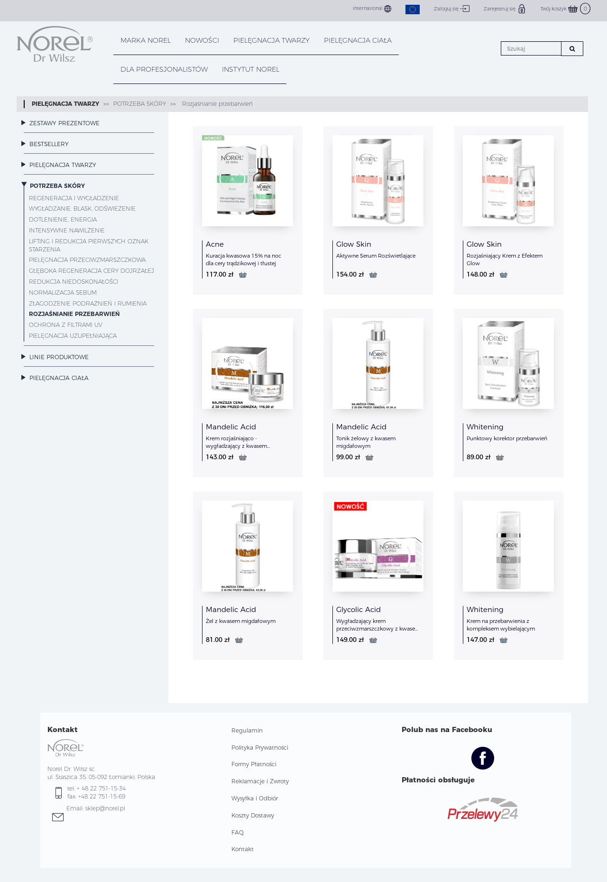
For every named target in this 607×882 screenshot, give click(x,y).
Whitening (485, 426)
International (372, 8)
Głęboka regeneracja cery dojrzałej (91, 270)
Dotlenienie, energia (63, 219)
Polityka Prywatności (259, 747)
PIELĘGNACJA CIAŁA (358, 40)
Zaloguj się (451, 8)
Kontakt (242, 849)
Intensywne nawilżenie (67, 230)
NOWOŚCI (202, 40)
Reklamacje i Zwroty (260, 781)
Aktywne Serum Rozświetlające (375, 255)
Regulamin (247, 730)
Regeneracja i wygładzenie (74, 198)
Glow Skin (353, 244)
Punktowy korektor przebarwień (507, 438)
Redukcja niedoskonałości (73, 281)
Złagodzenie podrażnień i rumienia (88, 303)
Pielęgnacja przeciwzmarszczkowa (87, 259)
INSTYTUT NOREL (250, 69)
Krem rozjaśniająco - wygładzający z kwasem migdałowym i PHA (236, 446)
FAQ (237, 832)
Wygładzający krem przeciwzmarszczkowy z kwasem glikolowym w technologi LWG (378, 629)
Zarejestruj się (505, 8)
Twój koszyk (565, 8)
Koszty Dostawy (252, 815)
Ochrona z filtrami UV (65, 324)
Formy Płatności (253, 764)
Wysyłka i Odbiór (254, 798)
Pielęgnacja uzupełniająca (73, 335)
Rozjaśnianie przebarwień (216, 103)
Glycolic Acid (358, 609)
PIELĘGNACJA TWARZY (271, 40)
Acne (215, 244)
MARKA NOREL (145, 40)
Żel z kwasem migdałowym (241, 621)
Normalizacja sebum (63, 292)
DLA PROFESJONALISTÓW (164, 69)
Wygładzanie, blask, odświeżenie (82, 208)
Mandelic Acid (231, 426)
